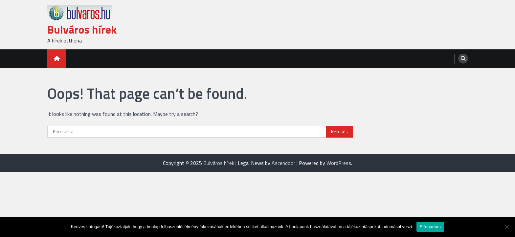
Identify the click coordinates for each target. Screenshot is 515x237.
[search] (463, 59)
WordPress (338, 163)
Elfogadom (430, 226)
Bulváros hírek (82, 29)
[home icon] (56, 58)
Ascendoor (283, 163)
